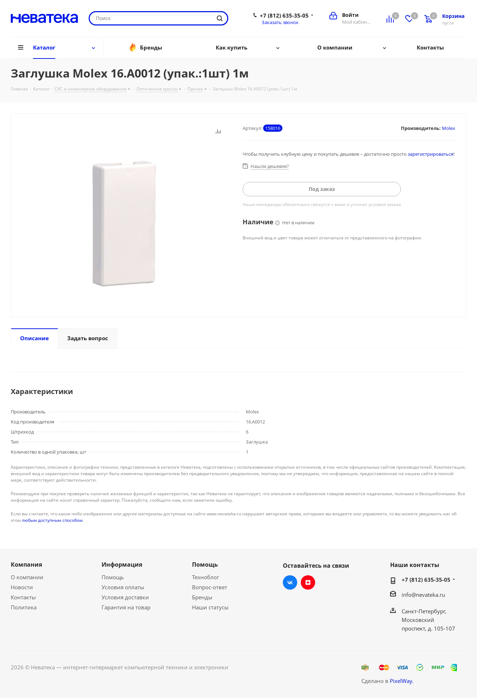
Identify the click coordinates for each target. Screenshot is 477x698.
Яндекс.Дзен (308, 582)
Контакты (23, 597)
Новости (22, 587)
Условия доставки (125, 597)
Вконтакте (290, 582)
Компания (26, 564)
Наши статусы (210, 607)
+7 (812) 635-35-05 (284, 15)
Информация (122, 564)
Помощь (113, 577)
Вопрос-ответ (209, 587)
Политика (24, 607)
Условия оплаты (123, 587)
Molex (448, 128)
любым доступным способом (52, 520)
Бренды (202, 597)
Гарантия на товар (126, 607)
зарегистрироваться (430, 154)
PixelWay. (401, 680)
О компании (27, 577)
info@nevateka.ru (423, 594)
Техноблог (205, 577)
